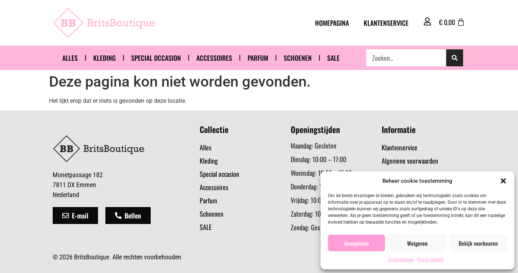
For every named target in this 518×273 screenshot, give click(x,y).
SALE (333, 58)
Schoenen (298, 58)
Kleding (104, 58)
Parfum (258, 58)
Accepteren (356, 243)
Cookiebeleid (400, 259)
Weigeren (417, 243)
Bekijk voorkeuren (478, 243)
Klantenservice (386, 23)
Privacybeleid (430, 259)
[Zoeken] (454, 57)
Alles (70, 58)
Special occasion (156, 58)
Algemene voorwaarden (410, 160)
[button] (503, 181)
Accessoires (214, 58)
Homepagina (332, 23)
